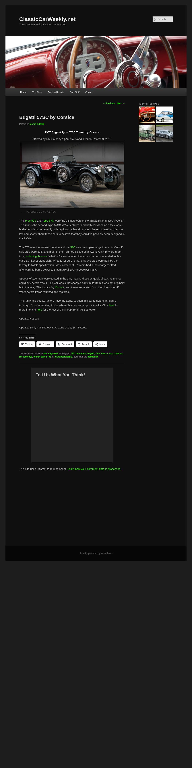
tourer (36, 357)
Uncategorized (51, 353)
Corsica (59, 287)
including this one (36, 256)
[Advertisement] (39, 510)
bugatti (90, 353)
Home (23, 92)
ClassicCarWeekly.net (47, 19)
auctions (81, 353)
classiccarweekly (63, 357)
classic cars (107, 353)
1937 (73, 353)
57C (72, 247)
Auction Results (56, 92)
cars (98, 353)
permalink (93, 357)
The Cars (37, 92)
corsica (119, 353)
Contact (89, 92)
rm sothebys (25, 357)
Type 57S (30, 220)
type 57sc (46, 357)
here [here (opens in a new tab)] (112, 305)
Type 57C (48, 220)
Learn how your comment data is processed (94, 468)
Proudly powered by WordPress (96, 553)
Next (121, 103)
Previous (109, 103)
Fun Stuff (75, 92)
